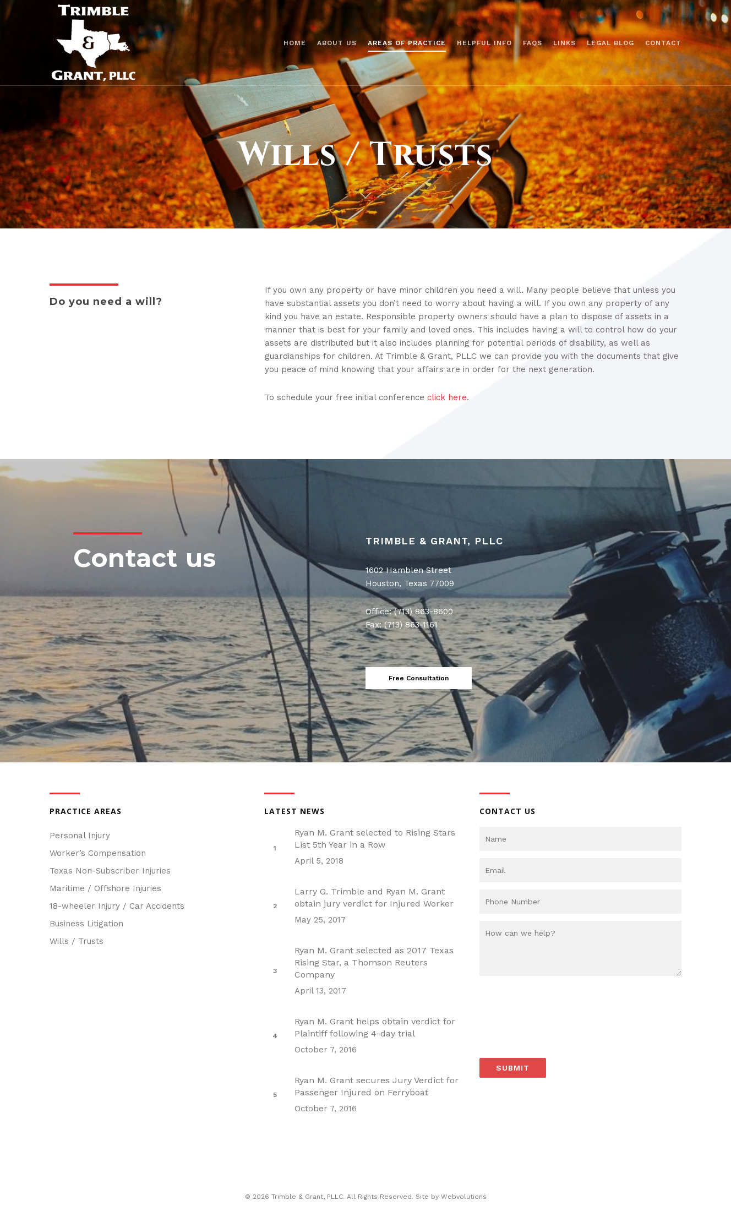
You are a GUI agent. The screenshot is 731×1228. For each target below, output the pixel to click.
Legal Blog (610, 43)
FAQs (532, 43)
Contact (663, 43)
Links (564, 43)
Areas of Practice (407, 43)
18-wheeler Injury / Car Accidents (117, 906)
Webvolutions (464, 1196)
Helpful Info (484, 43)
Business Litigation (86, 924)
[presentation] (563, 1008)
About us (337, 43)
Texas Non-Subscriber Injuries (110, 871)
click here (447, 397)
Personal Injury (80, 836)
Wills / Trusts (76, 941)
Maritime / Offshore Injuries (105, 888)
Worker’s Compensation (98, 853)
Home (294, 43)
